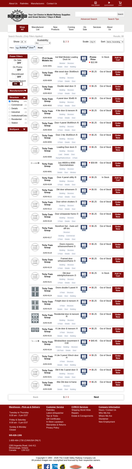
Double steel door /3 (66, 86)
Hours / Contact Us (107, 410)
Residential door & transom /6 (66, 315)
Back (36, 397)
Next (95, 397)
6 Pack (60, 106)
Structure (71, 63)
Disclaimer (103, 419)
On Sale (84, 28)
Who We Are (104, 413)
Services (96, 27)
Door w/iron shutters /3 (66, 202)
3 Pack (60, 81)
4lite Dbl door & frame (67, 382)
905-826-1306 (16, 435)
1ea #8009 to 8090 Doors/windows (66, 164)
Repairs (75, 413)
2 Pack (60, 239)
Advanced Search (88, 19)
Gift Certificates (54, 419)
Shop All (23, 28)
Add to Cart (117, 59)
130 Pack (60, 350)
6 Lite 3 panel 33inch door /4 (67, 356)
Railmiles (25, 3)
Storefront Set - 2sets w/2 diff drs (66, 227)
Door (32, 48)
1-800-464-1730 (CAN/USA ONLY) (26, 440)
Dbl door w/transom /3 (67, 189)
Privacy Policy (53, 428)
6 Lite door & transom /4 (67, 328)
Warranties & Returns (56, 425)
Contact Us (53, 3)
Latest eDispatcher (55, 413)
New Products (55, 28)
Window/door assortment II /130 (66, 342)
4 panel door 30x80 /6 (67, 98)
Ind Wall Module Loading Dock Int (66, 58)
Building (24, 48)
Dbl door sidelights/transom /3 (66, 274)
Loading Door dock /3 (67, 147)
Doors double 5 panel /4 (67, 288)
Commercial (71, 236)
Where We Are (105, 416)
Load (60, 154)
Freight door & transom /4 (66, 301)
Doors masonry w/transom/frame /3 (67, 245)
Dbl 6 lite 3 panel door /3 (67, 370)
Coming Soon (71, 28)
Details (60, 67)
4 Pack (62, 292)
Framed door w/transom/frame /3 (67, 259)
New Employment (106, 422)
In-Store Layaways (55, 422)
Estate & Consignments (82, 416)
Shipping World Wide (81, 410)
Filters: (12, 48)
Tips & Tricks (52, 416)
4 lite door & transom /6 (66, 110)
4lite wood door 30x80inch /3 (67, 73)
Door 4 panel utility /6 (66, 177)
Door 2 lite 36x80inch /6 (67, 135)
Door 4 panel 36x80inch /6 (67, 123)
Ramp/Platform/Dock (63, 158)
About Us (14, 3)
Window (73, 172)
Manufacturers (38, 3)
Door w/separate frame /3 (66, 214)
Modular (62, 63)
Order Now (117, 73)
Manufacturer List (38, 28)
